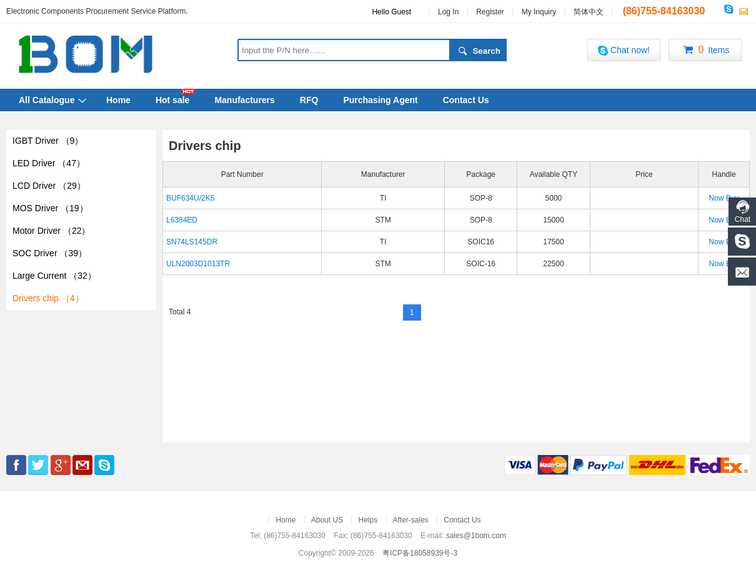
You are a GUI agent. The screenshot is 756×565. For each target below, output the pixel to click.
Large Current (54, 276)
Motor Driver (51, 231)
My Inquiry (539, 12)
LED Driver (48, 163)
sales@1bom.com (476, 535)
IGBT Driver (47, 141)
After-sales (411, 520)
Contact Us (466, 100)
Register (490, 12)
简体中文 (589, 12)
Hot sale (172, 100)
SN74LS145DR (191, 242)
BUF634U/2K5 (190, 198)
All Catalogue (46, 100)
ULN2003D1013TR (198, 263)
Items (704, 50)
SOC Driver (49, 253)
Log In (448, 12)
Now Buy (724, 198)
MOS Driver (50, 208)
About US (327, 520)
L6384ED (181, 220)
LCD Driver (49, 186)
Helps (367, 520)
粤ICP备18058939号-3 (419, 553)
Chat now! (624, 50)
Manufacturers (244, 100)
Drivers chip (48, 298)
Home (118, 100)
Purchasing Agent (380, 100)
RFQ (309, 100)
